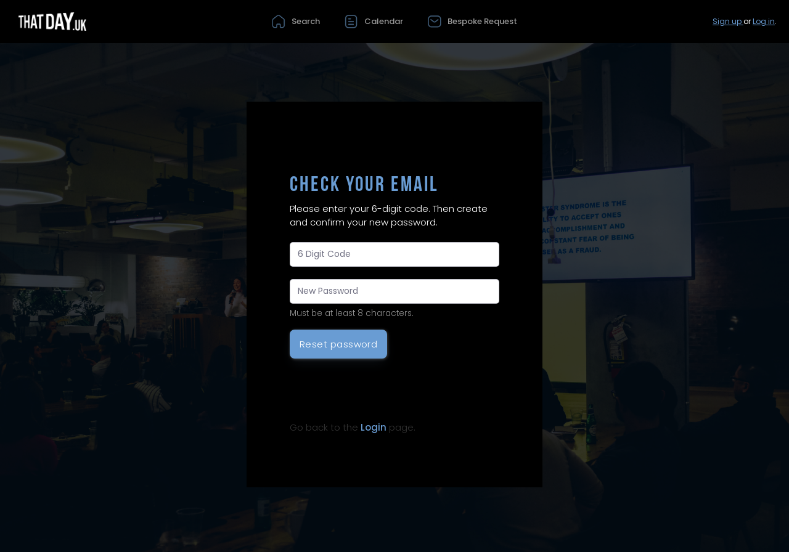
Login (373, 427)
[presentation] (383, 392)
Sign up (728, 21)
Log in (764, 21)
